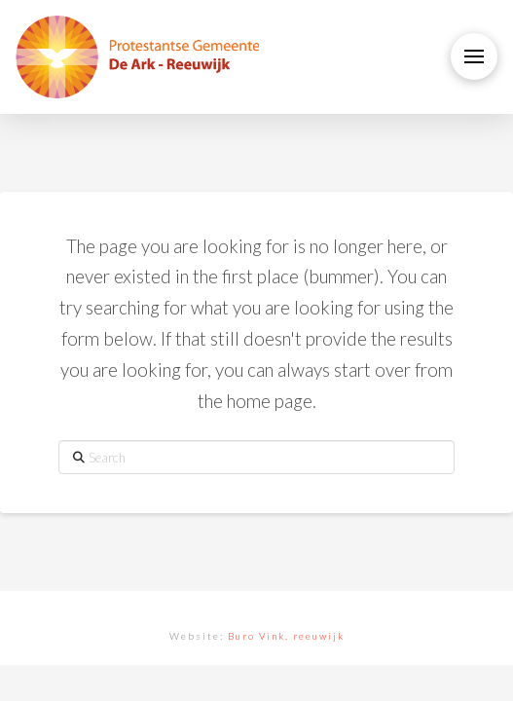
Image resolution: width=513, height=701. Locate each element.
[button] (474, 56)
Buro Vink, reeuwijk (286, 636)
